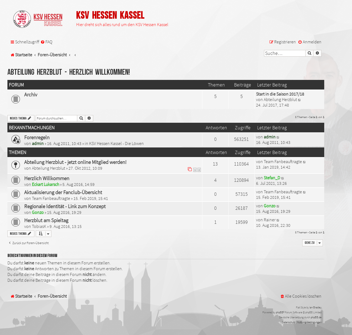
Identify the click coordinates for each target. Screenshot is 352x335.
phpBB (279, 312)
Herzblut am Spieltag (46, 220)
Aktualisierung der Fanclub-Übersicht (63, 192)
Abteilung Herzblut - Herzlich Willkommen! (68, 72)
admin (38, 143)
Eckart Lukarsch (45, 184)
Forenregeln (37, 137)
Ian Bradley (315, 307)
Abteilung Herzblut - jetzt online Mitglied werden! (75, 162)
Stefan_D (272, 177)
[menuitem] (46, 42)
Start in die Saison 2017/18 (280, 94)
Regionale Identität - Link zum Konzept (65, 206)
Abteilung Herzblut (280, 99)
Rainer (270, 219)
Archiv (30, 94)
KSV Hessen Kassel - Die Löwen (116, 143)
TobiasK (39, 226)
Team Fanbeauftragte (283, 161)
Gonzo (38, 212)
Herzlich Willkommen (46, 178)
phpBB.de (316, 317)
